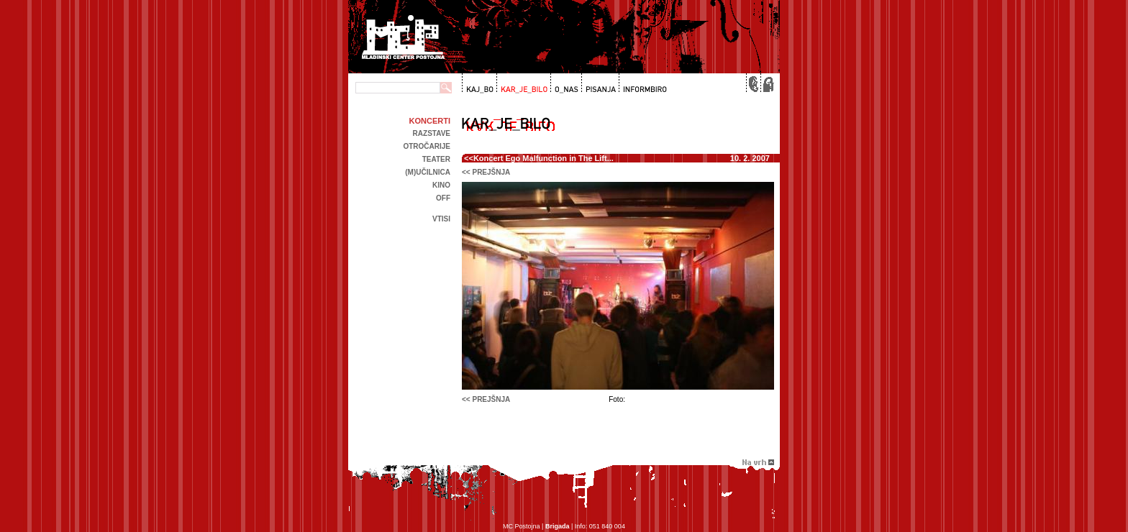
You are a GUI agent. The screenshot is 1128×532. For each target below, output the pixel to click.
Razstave (431, 133)
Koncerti (429, 120)
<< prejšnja (486, 172)
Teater (436, 159)
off (443, 198)
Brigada (557, 526)
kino (441, 185)
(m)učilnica (427, 172)
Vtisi (441, 219)
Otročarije (426, 146)
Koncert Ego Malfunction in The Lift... (543, 158)
